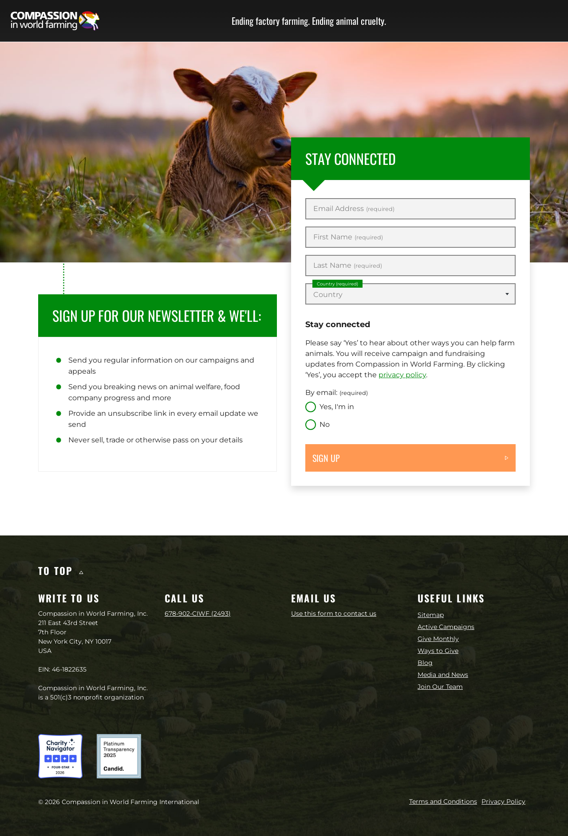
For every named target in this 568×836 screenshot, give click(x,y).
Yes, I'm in (337, 406)
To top (60, 570)
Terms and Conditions (443, 801)
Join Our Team (440, 687)
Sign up (326, 458)
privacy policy (402, 375)
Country (337, 284)
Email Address (353, 208)
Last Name (347, 265)
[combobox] (410, 294)
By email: (336, 392)
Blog (425, 663)
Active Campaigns (446, 627)
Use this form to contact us (333, 613)
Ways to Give (438, 651)
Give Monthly (438, 639)
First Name (348, 237)
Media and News (443, 675)
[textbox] (410, 294)
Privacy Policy (503, 801)
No (325, 424)
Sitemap (431, 615)
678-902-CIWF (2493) (198, 613)
